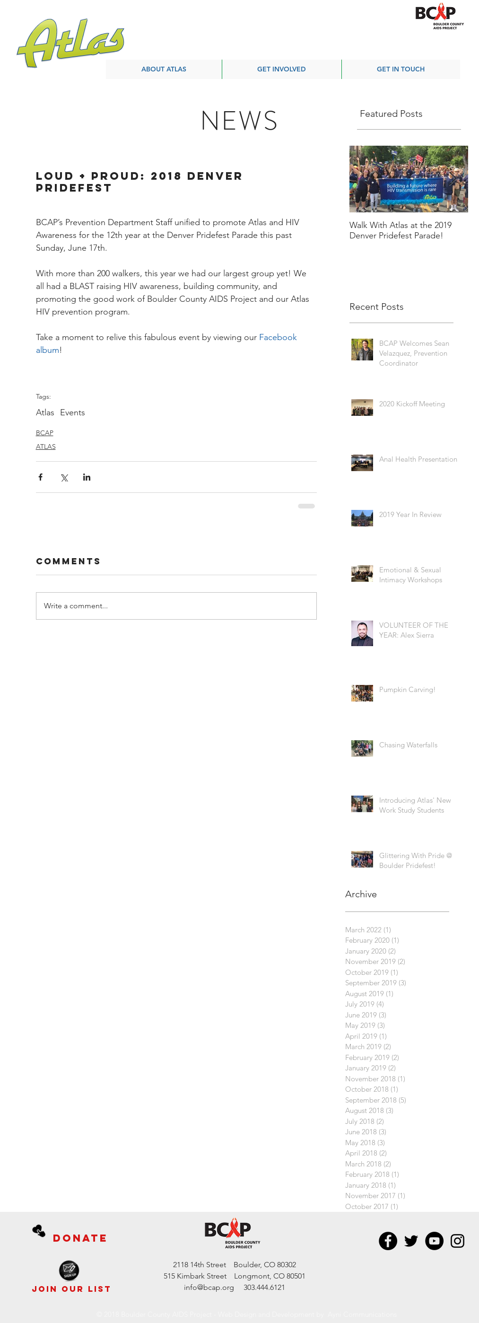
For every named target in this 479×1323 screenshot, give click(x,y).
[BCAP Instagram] (457, 1241)
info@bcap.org (209, 1287)
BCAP (44, 433)
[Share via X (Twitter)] (63, 477)
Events (72, 412)
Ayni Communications (362, 1314)
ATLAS (46, 446)
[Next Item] (453, 179)
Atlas (45, 412)
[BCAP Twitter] (411, 1241)
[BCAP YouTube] (434, 1241)
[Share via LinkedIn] (86, 477)
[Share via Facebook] (40, 477)
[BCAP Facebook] (388, 1241)
